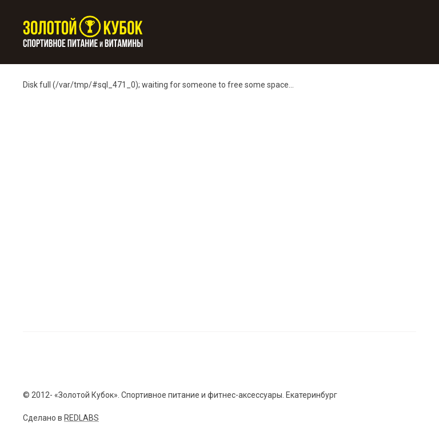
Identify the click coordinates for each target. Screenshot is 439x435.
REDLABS (81, 417)
